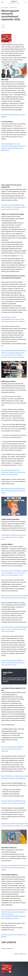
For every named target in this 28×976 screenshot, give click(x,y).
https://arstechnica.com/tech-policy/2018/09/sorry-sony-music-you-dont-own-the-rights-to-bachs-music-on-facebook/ (13, 319)
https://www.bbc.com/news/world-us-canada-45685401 (13, 115)
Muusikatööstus (13, 7)
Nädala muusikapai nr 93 (20, 953)
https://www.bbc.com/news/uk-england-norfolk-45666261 (13, 936)
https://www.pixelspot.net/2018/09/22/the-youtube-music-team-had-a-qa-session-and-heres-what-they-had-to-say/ (13, 663)
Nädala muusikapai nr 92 (8, 948)
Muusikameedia (4, 7)
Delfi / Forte (19, 255)
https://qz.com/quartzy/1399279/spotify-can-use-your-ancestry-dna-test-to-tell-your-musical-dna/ (13, 749)
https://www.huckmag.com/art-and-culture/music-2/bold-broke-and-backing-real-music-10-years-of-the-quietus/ (13, 472)
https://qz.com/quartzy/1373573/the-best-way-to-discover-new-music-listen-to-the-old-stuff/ (13, 802)
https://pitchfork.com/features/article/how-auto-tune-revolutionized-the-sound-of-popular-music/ (13, 537)
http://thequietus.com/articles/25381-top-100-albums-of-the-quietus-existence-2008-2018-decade (13, 491)
